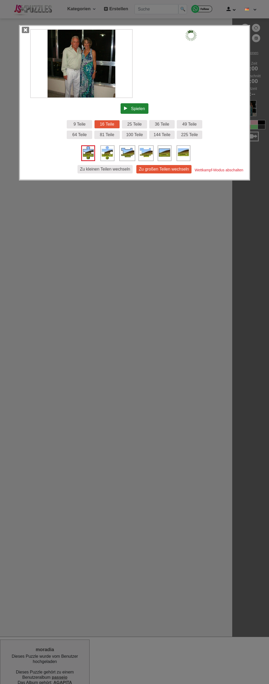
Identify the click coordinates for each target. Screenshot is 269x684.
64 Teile (79, 134)
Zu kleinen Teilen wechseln (105, 169)
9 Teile (80, 124)
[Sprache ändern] (250, 9)
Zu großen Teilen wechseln (164, 169)
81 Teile (107, 134)
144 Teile (162, 134)
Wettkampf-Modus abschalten (219, 170)
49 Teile (189, 124)
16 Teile (107, 124)
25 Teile (134, 124)
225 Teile (189, 134)
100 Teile (134, 134)
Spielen (134, 108)
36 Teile (162, 124)
